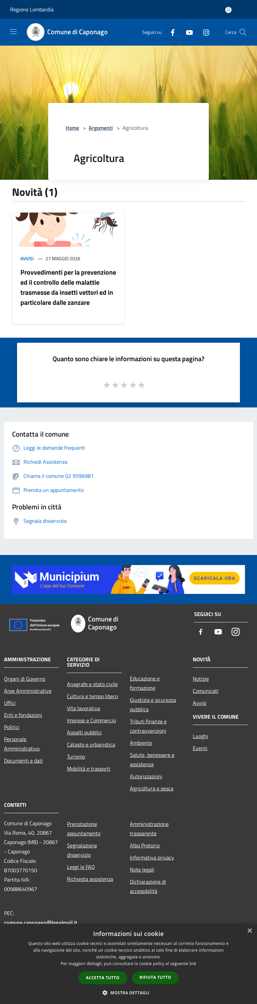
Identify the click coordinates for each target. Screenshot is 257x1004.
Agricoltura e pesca (151, 788)
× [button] (249, 931)
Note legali (142, 870)
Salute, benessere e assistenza (152, 759)
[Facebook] (170, 32)
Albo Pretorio (145, 845)
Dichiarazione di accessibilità (148, 886)
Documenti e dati (23, 761)
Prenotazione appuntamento (83, 828)
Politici (11, 727)
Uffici (10, 703)
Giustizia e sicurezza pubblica (153, 704)
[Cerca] (243, 32)
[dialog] (128, 964)
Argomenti (101, 128)
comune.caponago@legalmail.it (40, 922)
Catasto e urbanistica (91, 744)
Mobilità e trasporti (88, 769)
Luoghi (200, 736)
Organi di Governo (24, 679)
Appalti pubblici (84, 732)
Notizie (201, 679)
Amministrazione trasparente (149, 828)
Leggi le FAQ (81, 867)
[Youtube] (186, 32)
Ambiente (141, 743)
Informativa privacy (152, 857)
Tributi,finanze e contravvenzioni (148, 726)
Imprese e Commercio (91, 720)
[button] (128, 992)
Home (72, 128)
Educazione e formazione (145, 683)
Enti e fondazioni (23, 715)
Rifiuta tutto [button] (155, 977)
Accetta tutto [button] (102, 978)
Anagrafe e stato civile (92, 684)
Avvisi (27, 258)
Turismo (76, 756)
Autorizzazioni (146, 776)
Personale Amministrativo (21, 743)
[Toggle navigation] (13, 31)
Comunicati (206, 691)
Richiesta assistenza (90, 879)
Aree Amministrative (28, 691)
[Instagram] (203, 32)
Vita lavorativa (83, 708)
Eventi (200, 748)
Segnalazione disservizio (82, 850)
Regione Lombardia (32, 9)
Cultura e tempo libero (92, 696)
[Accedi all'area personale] (228, 10)
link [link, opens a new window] (192, 963)
